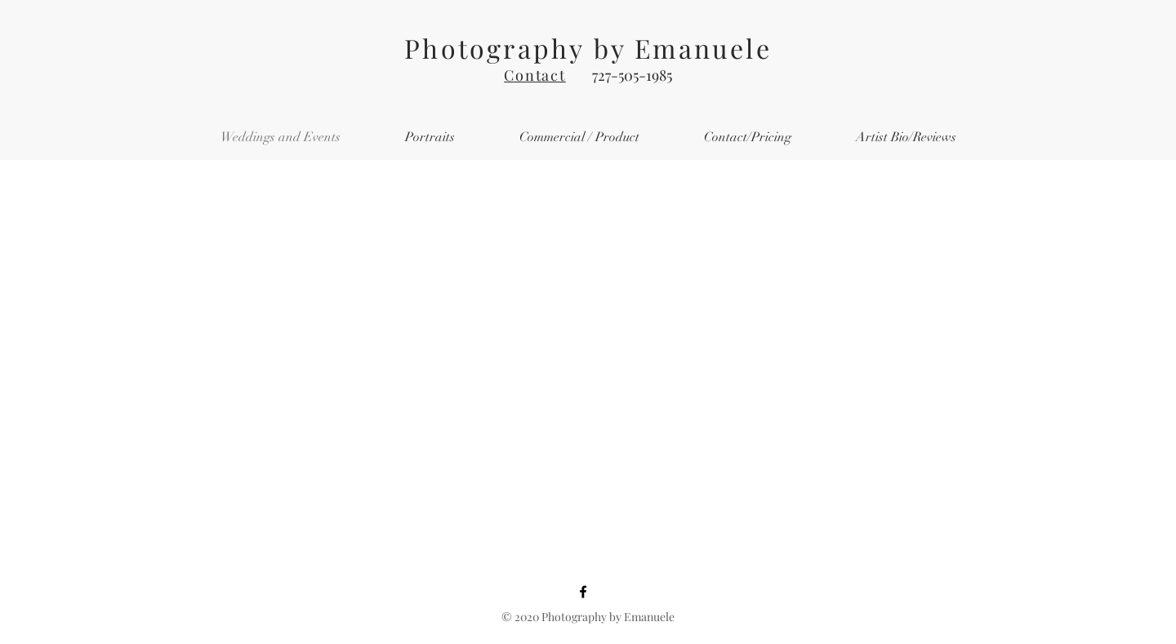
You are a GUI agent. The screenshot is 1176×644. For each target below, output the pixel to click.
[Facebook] (583, 592)
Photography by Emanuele (588, 47)
